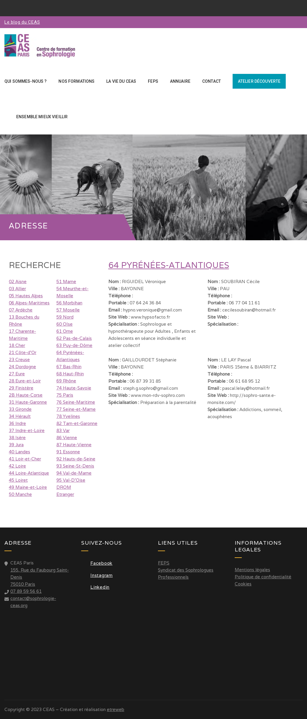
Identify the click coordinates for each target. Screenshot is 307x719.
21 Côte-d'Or (22, 352)
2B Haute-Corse (26, 395)
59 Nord (65, 317)
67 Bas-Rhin (68, 366)
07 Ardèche (20, 310)
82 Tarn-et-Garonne (76, 423)
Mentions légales (252, 569)
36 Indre (17, 423)
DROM (63, 487)
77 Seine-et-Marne (76, 409)
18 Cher (17, 345)
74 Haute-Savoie (73, 388)
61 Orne (64, 331)
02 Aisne (18, 281)
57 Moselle (68, 310)
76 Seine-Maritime (75, 402)
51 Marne (66, 281)
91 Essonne (68, 452)
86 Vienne (66, 437)
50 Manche (20, 494)
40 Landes (19, 452)
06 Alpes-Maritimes (29, 303)
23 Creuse (19, 359)
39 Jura (16, 444)
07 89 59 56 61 (26, 591)
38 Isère (17, 437)
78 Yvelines (68, 416)
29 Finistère (21, 388)
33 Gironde (20, 409)
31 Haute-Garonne (28, 402)
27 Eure (17, 373)
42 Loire (17, 466)
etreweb (115, 709)
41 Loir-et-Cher (25, 459)
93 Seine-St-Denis (75, 466)
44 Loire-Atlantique (29, 473)
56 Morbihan (69, 303)
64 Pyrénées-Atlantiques (168, 265)
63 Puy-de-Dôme (74, 345)
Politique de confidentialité (263, 577)
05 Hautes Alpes (26, 295)
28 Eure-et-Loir (25, 381)
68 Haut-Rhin (70, 373)
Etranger (65, 494)
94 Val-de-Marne (74, 473)
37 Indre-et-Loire (27, 430)
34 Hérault (20, 416)
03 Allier (17, 288)
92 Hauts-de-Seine (75, 459)
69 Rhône (66, 381)
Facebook (96, 563)
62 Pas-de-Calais (74, 338)
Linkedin (95, 587)
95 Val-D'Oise (70, 480)
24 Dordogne (22, 366)
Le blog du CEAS (22, 22)
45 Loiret (18, 480)
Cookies (243, 584)
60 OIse (64, 324)
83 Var (63, 430)
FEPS (163, 563)
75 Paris (64, 395)
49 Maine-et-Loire (28, 487)
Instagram (97, 575)
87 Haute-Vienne (74, 444)
